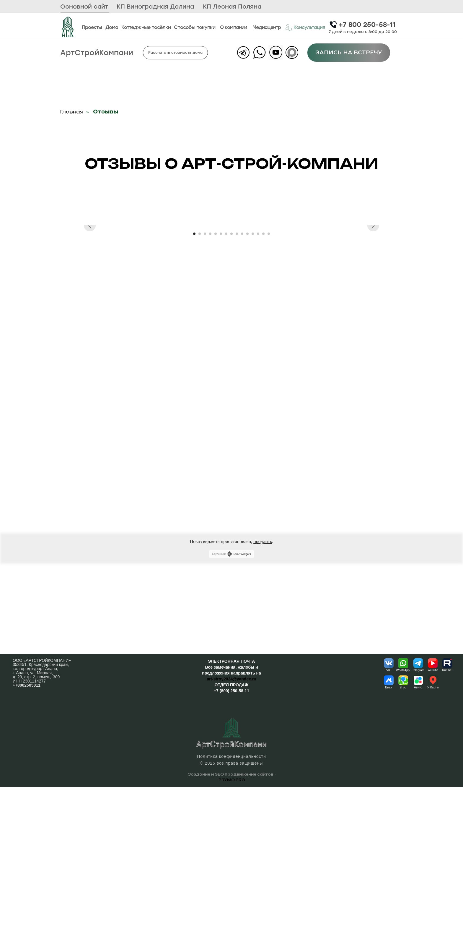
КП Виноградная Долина (155, 6)
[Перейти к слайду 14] (263, 396)
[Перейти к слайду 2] (199, 396)
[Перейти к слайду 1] (194, 396)
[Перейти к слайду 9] (237, 396)
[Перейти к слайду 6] (221, 396)
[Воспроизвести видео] (231, 306)
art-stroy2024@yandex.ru (231, 841)
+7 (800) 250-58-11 (231, 853)
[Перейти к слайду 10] (242, 396)
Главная (71, 112)
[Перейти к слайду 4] (210, 396)
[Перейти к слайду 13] (258, 396)
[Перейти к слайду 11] (247, 396)
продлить (262, 703)
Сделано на (231, 716)
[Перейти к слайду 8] (231, 396)
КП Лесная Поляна (232, 6)
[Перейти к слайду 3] (205, 396)
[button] (305, 27)
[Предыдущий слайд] (90, 306)
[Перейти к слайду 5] (215, 396)
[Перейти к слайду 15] (269, 396)
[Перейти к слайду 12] (253, 396)
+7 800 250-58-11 (367, 25)
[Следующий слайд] (373, 306)
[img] (67, 27)
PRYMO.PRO (232, 942)
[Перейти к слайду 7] (226, 396)
